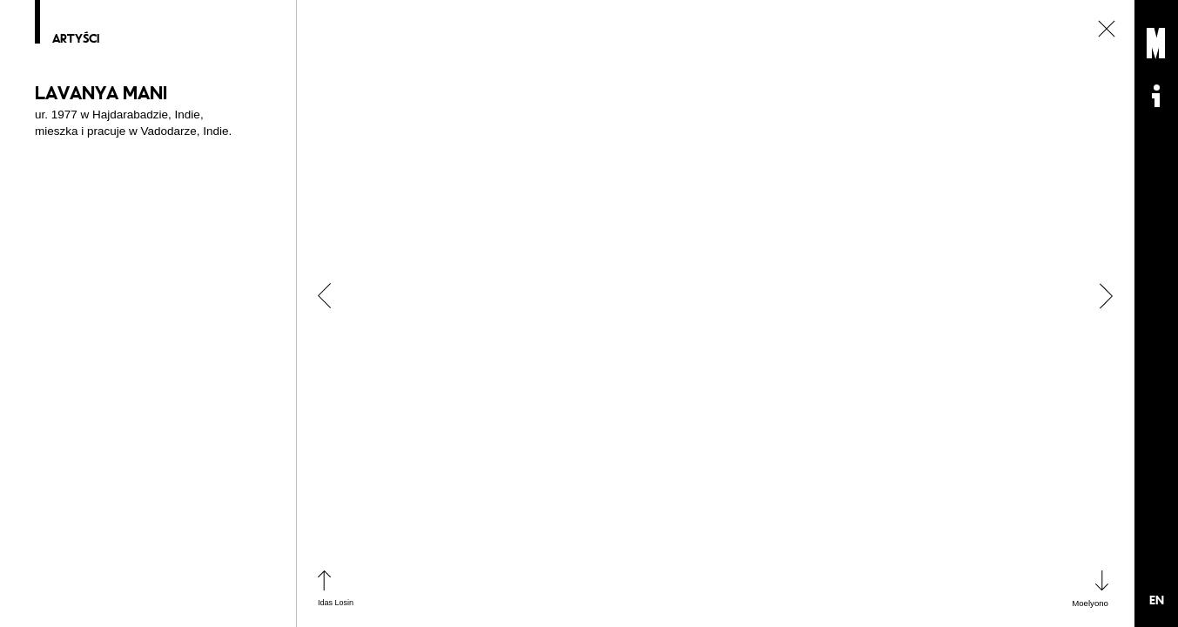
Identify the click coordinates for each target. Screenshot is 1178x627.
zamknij (1106, 29)
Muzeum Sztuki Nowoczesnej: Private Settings (1156, 43)
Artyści (75, 39)
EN (1156, 600)
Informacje (1156, 96)
